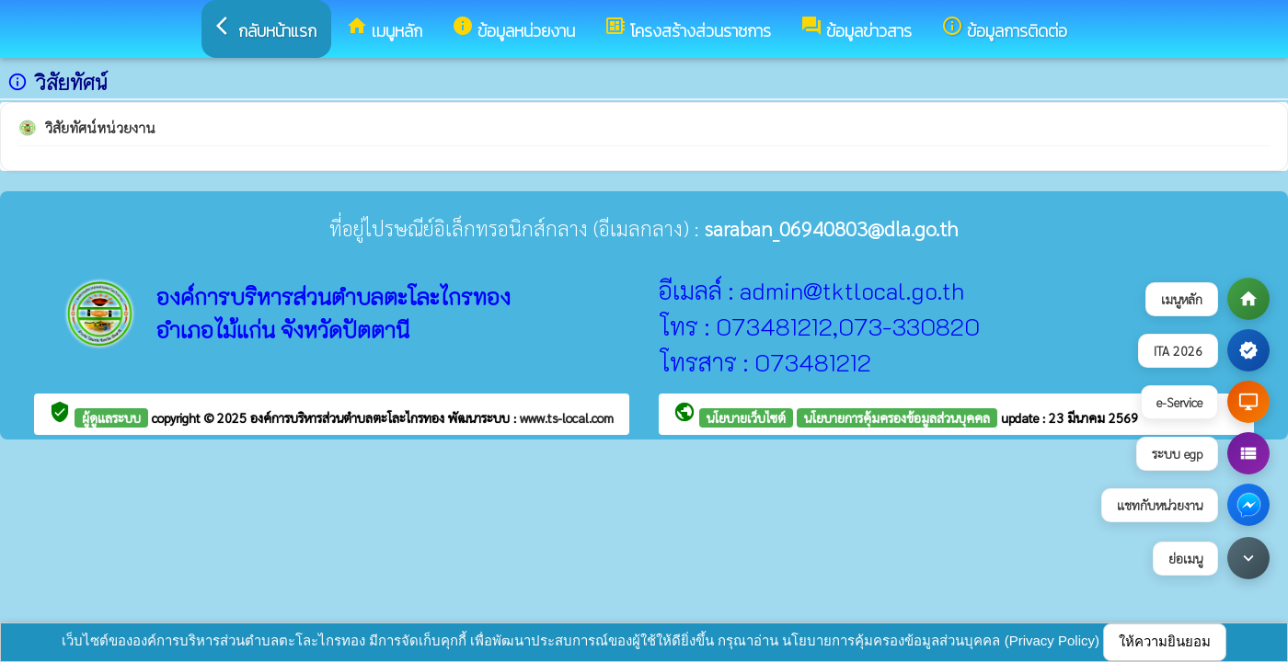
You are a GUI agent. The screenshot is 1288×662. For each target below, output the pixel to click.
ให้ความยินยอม (1165, 641)
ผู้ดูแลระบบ (111, 417)
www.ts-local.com (567, 417)
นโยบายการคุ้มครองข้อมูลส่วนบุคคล (897, 417)
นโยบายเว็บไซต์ (746, 417)
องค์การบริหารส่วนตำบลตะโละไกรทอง (349, 417)
